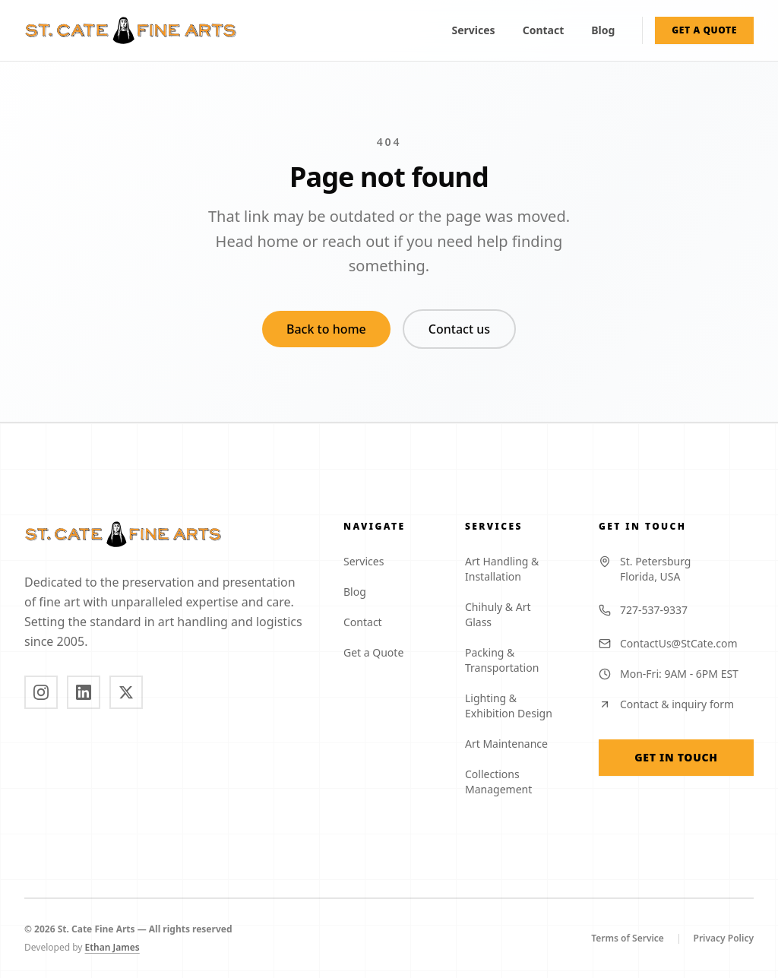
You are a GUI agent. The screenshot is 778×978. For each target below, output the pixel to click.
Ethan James (118, 948)
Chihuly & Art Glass (513, 614)
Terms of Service (627, 938)
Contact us (459, 329)
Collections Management (513, 781)
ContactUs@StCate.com (668, 643)
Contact (544, 30)
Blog (603, 30)
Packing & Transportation (513, 660)
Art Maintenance (512, 743)
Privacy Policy (724, 938)
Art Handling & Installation (513, 569)
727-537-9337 (643, 610)
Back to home (326, 329)
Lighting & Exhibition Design (513, 705)
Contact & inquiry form (666, 704)
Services (473, 30)
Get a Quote (379, 652)
